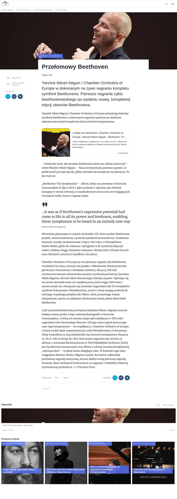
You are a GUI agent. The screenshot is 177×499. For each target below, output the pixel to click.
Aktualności (7, 10)
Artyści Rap (61, 10)
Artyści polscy (23, 10)
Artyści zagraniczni (43, 10)
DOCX (66, 378)
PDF (57, 378)
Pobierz (38, 430)
